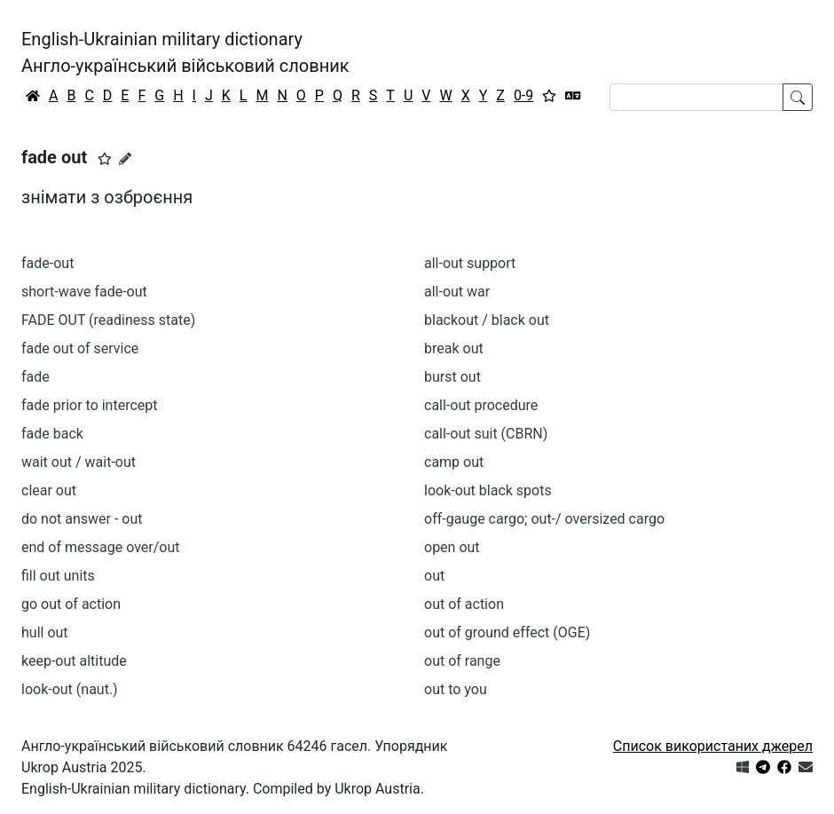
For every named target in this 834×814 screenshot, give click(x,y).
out (434, 575)
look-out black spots (488, 490)
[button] (105, 159)
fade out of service (79, 348)
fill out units (58, 575)
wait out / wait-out (78, 462)
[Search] (696, 97)
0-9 (523, 95)
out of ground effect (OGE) (507, 632)
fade (35, 376)
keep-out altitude (74, 660)
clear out (48, 490)
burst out (452, 376)
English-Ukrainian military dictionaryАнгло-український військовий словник (185, 52)
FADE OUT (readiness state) (108, 320)
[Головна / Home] (32, 95)
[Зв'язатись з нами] (806, 767)
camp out (454, 462)
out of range (462, 660)
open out (452, 547)
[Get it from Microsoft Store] (742, 767)
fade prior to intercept (89, 405)
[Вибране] (549, 95)
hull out (44, 632)
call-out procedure (481, 405)
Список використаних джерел (713, 746)
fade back (52, 433)
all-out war (457, 291)
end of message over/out (100, 547)
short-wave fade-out (84, 291)
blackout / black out (486, 320)
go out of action (71, 604)
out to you (455, 689)
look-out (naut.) (69, 689)
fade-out (47, 263)
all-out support (469, 263)
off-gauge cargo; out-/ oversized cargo (544, 518)
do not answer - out (82, 518)
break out (454, 348)
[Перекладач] (573, 95)
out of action (464, 604)
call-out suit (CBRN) (485, 433)
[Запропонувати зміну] (125, 159)
